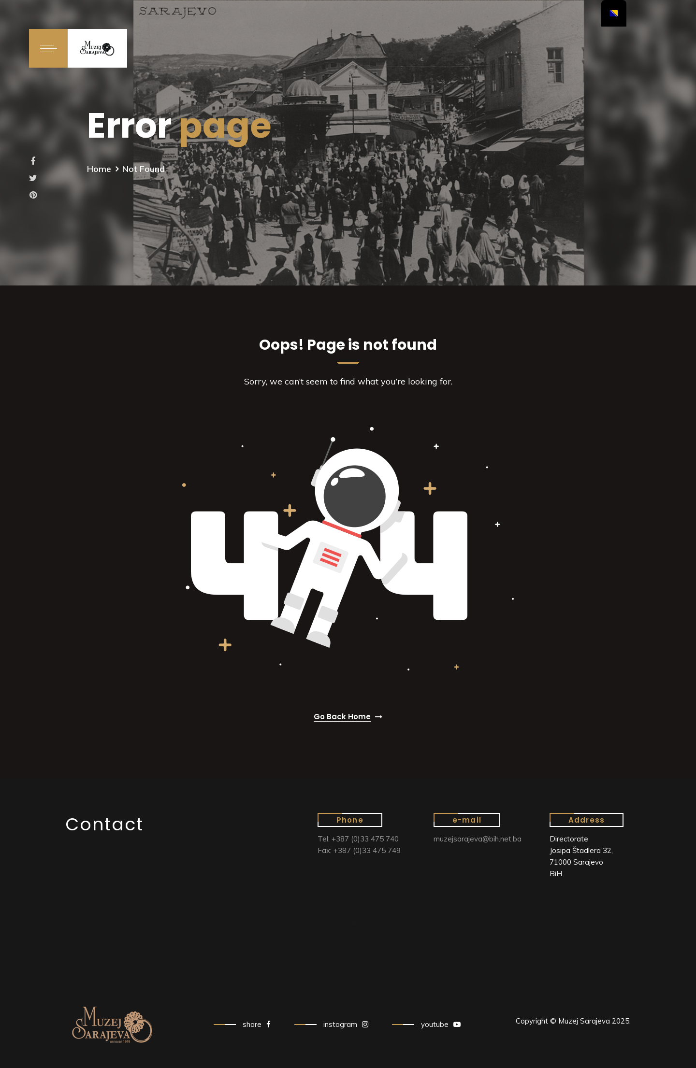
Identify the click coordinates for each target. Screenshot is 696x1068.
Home (99, 168)
